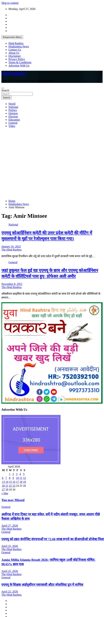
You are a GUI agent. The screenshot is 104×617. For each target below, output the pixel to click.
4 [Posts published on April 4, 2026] (20, 474)
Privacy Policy (16, 59)
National (13, 106)
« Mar (4, 493)
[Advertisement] (33, 163)
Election (13, 116)
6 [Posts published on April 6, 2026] (2, 477)
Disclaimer (14, 55)
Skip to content (9, 2)
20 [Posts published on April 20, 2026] (3, 485)
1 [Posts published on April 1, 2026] (9, 474)
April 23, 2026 (9, 546)
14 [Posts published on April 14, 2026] (6, 481)
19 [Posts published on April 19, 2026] (24, 481)
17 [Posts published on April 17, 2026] (17, 481)
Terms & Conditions (19, 62)
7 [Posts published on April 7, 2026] (6, 477)
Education (14, 119)
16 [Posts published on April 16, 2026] (13, 481)
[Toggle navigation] (2, 88)
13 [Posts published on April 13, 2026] (3, 481)
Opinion (13, 113)
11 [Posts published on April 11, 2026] (21, 477)
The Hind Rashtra (11, 249)
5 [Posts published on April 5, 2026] (23, 474)
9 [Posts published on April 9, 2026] (13, 477)
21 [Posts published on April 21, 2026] (6, 485)
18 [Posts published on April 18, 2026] (21, 481)
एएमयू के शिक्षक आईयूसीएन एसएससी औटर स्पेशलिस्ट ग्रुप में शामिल (42, 584)
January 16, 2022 (11, 246)
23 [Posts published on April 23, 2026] (13, 485)
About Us (13, 52)
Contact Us (14, 49)
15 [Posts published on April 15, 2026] (10, 481)
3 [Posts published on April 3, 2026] (16, 474)
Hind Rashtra (15, 43)
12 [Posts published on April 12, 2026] (24, 477)
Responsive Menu (12, 37)
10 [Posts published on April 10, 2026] (17, 477)
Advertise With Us (18, 65)
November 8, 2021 (12, 283)
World (11, 103)
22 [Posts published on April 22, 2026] (10, 485)
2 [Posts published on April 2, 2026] (13, 474)
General (12, 122)
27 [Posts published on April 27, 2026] (3, 489)
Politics (12, 110)
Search (5, 90)
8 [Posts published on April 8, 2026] (9, 477)
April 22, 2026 (9, 571)
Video (11, 125)
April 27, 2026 (9, 525)
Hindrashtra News (18, 46)
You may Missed (12, 500)
